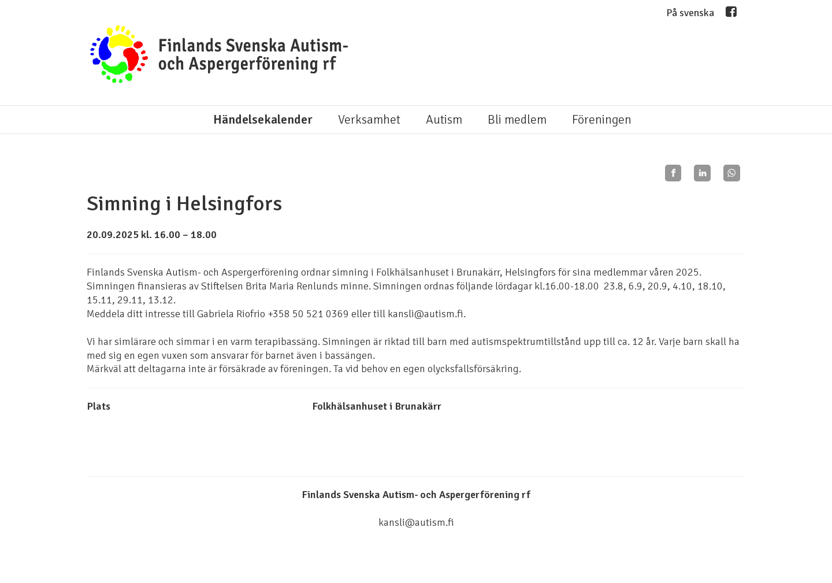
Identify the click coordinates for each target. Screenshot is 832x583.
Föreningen (602, 120)
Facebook (731, 15)
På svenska (690, 12)
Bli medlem (517, 120)
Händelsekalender (263, 120)
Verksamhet (369, 120)
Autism (444, 120)
